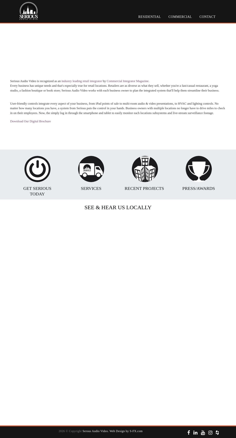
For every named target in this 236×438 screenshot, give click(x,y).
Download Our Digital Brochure (30, 121)
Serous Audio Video (95, 431)
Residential (149, 17)
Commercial (180, 17)
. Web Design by (119, 431)
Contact (207, 17)
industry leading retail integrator (82, 81)
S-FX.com (136, 431)
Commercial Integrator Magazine (128, 81)
